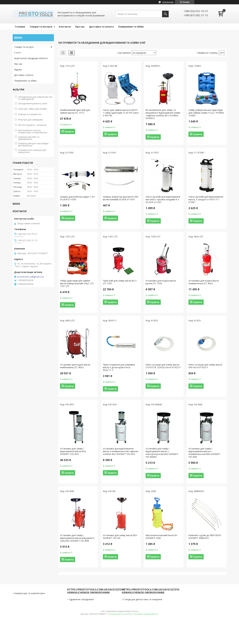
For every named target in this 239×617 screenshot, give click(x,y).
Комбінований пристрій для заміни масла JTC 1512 (75, 111)
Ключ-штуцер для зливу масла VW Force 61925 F (205, 366)
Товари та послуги (41, 26)
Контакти (65, 26)
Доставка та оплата (101, 26)
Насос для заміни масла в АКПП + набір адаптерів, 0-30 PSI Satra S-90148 (121, 113)
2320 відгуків (167, 2)
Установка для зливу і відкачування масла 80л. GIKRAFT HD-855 (73, 451)
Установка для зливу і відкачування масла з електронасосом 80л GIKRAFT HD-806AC (162, 452)
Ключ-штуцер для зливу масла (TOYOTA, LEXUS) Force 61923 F (163, 366)
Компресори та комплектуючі (29, 593)
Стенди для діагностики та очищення (142, 599)
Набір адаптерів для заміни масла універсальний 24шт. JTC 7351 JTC (77, 283)
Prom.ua (134, 611)
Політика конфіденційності (146, 614)
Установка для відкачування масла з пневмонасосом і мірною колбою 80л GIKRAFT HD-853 (120, 451)
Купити (69, 131)
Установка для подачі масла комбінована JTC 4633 (75, 366)
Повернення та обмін (131, 26)
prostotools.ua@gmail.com (30, 276)
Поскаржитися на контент (120, 614)
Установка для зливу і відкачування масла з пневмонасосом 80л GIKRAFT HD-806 (204, 452)
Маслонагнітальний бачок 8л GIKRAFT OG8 (161, 536)
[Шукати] (165, 14)
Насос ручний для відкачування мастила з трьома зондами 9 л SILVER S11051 (163, 199)
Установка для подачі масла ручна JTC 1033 (161, 282)
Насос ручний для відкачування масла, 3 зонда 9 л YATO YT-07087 (205, 199)
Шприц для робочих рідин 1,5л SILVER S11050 (77, 198)
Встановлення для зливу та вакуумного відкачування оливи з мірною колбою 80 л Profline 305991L (163, 114)
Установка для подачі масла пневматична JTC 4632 (203, 282)
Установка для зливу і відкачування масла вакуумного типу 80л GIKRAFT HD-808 (77, 538)
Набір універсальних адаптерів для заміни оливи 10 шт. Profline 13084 (206, 113)
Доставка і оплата (23, 75)
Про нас (80, 26)
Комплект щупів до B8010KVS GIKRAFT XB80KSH (204, 536)
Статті (17, 52)
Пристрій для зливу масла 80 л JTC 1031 (119, 282)
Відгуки (18, 69)
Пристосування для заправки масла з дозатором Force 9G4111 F (119, 367)
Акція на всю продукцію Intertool (30, 58)
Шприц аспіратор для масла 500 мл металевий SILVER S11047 (120, 198)
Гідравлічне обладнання (81, 599)
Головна (20, 26)
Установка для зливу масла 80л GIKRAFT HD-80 (120, 536)
